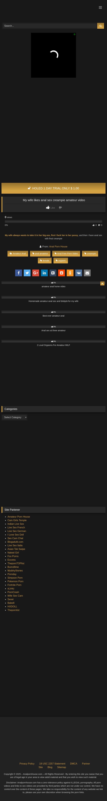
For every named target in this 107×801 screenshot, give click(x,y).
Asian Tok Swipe (16, 549)
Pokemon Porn (15, 581)
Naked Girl (13, 552)
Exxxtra (11, 560)
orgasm (61, 260)
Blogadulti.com (15, 542)
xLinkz (11, 588)
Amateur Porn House (19, 516)
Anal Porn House (58, 246)
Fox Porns (13, 556)
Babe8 (11, 603)
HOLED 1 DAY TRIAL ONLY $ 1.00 (53, 188)
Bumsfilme (13, 567)
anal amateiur (40, 253)
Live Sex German (17, 531)
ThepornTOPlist (16, 563)
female (44, 260)
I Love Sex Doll (16, 534)
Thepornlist (13, 610)
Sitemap (61, 767)
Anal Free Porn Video (66, 253)
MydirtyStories (15, 570)
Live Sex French (16, 527)
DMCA (73, 763)
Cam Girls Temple (17, 520)
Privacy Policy (27, 763)
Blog (49, 767)
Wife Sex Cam (15, 595)
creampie (90, 253)
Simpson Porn (15, 578)
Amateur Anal (18, 253)
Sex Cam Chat (15, 538)
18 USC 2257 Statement (52, 763)
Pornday (12, 574)
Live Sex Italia (15, 545)
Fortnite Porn (14, 585)
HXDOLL (12, 606)
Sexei (11, 599)
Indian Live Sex (16, 524)
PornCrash (13, 592)
